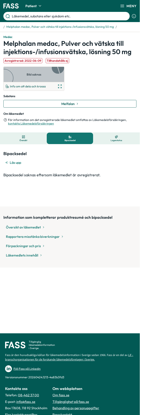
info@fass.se (25, 402)
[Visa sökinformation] (133, 16)
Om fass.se (60, 395)
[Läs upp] (13, 162)
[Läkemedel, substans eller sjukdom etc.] (70, 16)
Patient (34, 5)
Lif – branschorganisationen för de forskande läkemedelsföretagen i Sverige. (69, 357)
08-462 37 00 (28, 395)
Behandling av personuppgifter (75, 408)
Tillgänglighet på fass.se (70, 402)
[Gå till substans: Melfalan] (69, 103)
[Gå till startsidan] (11, 6)
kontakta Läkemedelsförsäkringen (31, 123)
